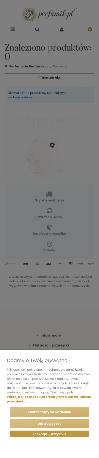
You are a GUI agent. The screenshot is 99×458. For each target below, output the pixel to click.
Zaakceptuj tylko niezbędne (49, 412)
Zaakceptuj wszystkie (49, 434)
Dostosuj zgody (49, 423)
